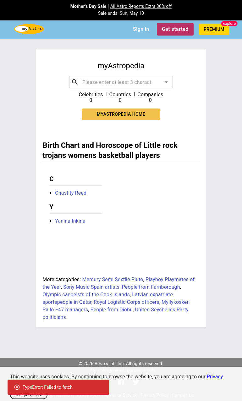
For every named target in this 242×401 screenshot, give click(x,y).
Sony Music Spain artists (91, 287)
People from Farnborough (151, 287)
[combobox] (121, 82)
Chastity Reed (70, 193)
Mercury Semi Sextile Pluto (112, 279)
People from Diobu (111, 310)
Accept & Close (28, 395)
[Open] (166, 82)
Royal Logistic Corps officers (126, 302)
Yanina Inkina (70, 221)
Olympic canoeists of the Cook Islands (86, 295)
